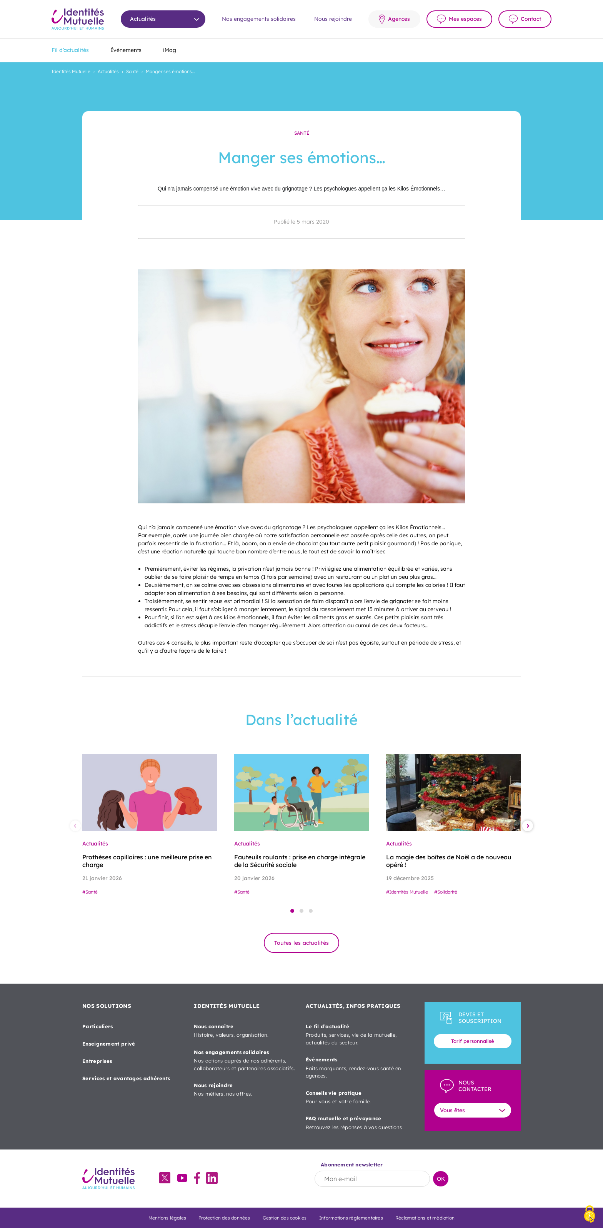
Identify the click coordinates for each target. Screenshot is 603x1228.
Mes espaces (465, 18)
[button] (292, 911)
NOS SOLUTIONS (106, 1005)
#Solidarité (445, 892)
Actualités (108, 71)
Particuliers (97, 1026)
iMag (169, 50)
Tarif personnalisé (472, 1041)
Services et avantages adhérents (126, 1078)
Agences (399, 18)
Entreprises (97, 1061)
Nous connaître (245, 1031)
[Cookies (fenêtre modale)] (589, 1214)
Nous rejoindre (333, 18)
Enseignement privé (108, 1044)
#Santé (90, 892)
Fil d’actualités (70, 50)
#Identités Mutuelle (407, 892)
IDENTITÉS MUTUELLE (227, 1005)
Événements (126, 50)
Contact (531, 18)
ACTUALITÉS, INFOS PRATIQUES (353, 1005)
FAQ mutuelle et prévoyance (357, 1123)
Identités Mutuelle (71, 71)
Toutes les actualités (301, 942)
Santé (132, 71)
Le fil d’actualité (357, 1034)
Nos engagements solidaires (259, 18)
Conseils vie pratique (357, 1098)
